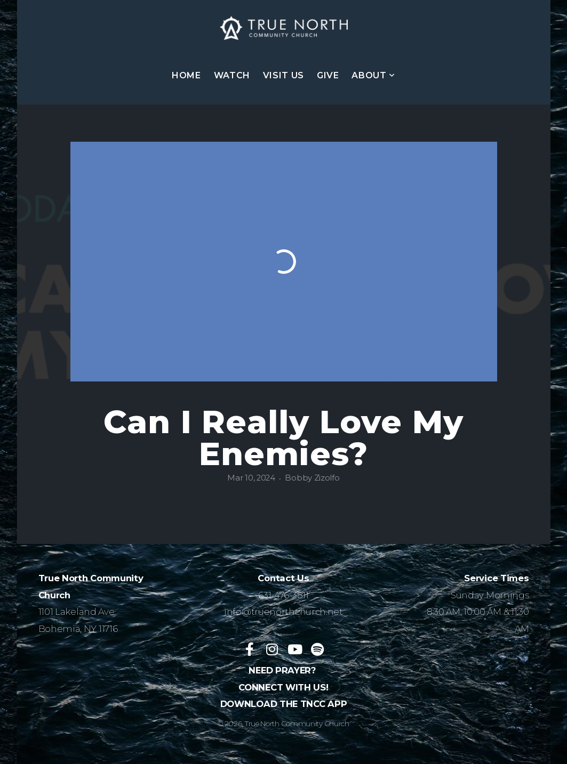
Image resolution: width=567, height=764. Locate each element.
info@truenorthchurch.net (283, 611)
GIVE (328, 75)
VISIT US (283, 75)
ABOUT (373, 75)
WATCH (232, 75)
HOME (186, 75)
